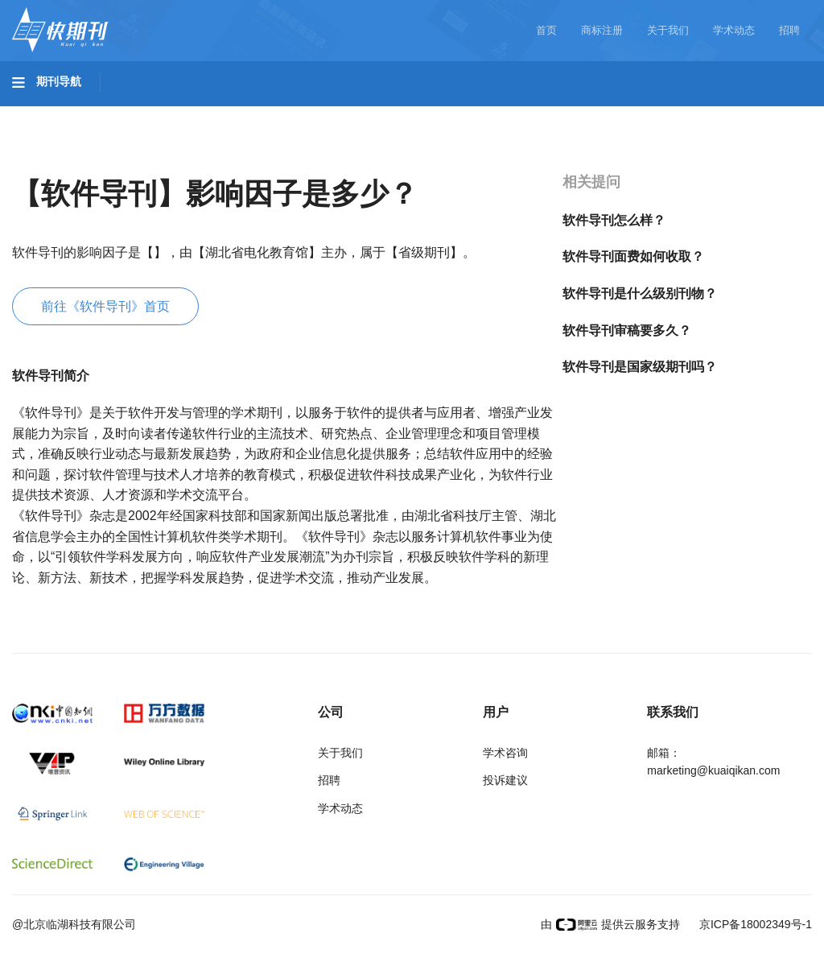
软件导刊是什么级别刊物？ (639, 293)
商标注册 (602, 30)
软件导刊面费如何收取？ (633, 256)
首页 (546, 30)
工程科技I (137, 113)
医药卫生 (391, 113)
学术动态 (734, 30)
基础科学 (53, 113)
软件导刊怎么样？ (613, 220)
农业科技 (309, 113)
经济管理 (53, 158)
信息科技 (473, 113)
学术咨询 (505, 752)
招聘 (789, 30)
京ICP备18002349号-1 (754, 924)
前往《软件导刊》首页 (105, 306)
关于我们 (668, 30)
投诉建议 (505, 780)
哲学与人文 (561, 113)
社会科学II (737, 113)
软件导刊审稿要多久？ (626, 330)
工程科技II (223, 113)
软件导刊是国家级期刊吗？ (639, 367)
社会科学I (650, 113)
